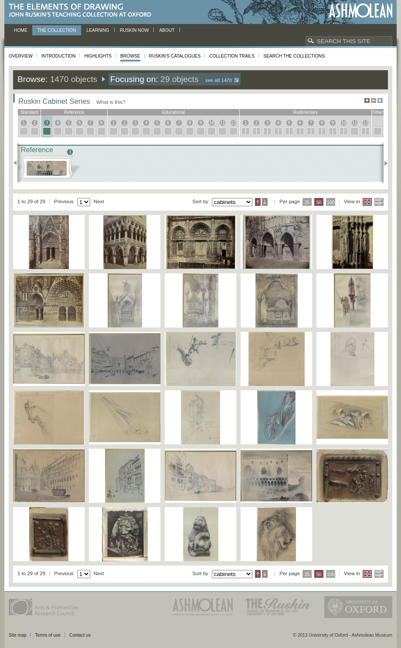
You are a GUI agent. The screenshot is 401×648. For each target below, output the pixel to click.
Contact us (80, 635)
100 (330, 202)
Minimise (373, 100)
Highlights (98, 56)
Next (383, 163)
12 (233, 122)
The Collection (56, 30)
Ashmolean (360, 10)
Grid (367, 202)
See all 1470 (218, 80)
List (379, 202)
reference (74, 112)
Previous (17, 163)
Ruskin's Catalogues (175, 56)
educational (173, 112)
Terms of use (48, 635)
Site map (17, 635)
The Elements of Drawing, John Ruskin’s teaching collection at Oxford (82, 10)
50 (319, 202)
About (166, 30)
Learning (97, 30)
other (377, 112)
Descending (265, 202)
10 (211, 122)
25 (307, 202)
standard (29, 112)
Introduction (58, 56)
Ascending (258, 202)
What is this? (111, 102)
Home (20, 30)
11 (222, 122)
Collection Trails (232, 56)
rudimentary (305, 112)
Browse (130, 56)
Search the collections (294, 56)
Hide (380, 100)
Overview (21, 56)
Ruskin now (134, 30)
